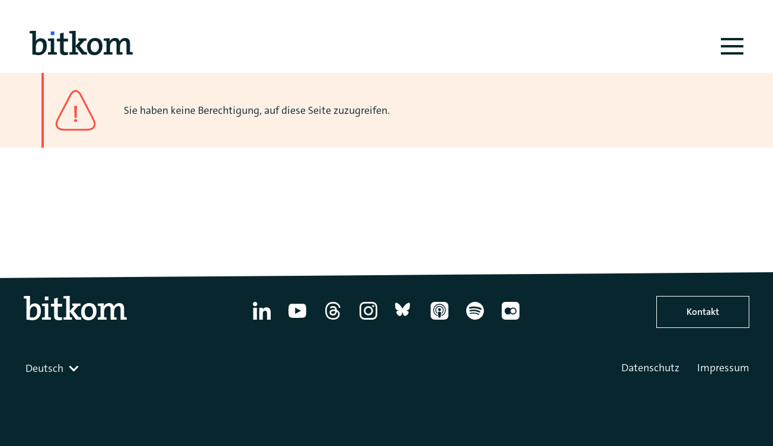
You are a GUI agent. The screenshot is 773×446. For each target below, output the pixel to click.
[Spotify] (475, 319)
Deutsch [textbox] (44, 368)
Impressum (723, 368)
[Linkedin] (262, 319)
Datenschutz (650, 368)
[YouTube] (297, 319)
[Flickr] (510, 319)
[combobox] (53, 368)
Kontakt (703, 311)
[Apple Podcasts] (439, 319)
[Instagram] (368, 319)
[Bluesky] (404, 319)
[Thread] (333, 319)
